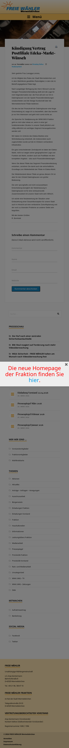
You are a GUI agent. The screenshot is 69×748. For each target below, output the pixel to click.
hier (34, 380)
